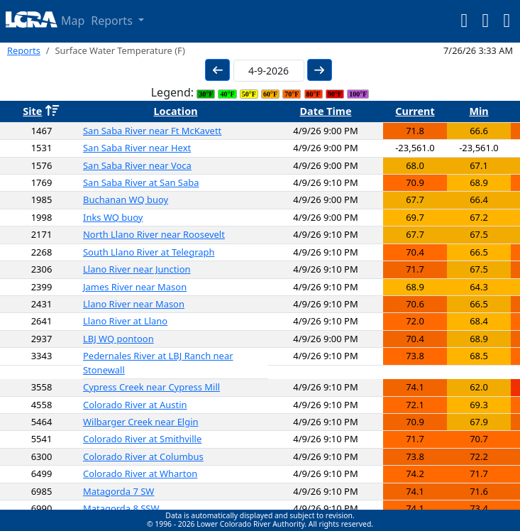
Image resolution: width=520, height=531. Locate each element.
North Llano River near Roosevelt (154, 234)
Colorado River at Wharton (140, 473)
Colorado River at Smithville (142, 438)
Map (72, 20)
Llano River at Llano (125, 320)
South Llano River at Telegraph (148, 252)
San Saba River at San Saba (141, 182)
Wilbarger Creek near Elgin (141, 421)
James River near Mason (135, 286)
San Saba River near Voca (137, 165)
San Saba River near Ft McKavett (152, 130)
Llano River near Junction (137, 269)
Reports (23, 50)
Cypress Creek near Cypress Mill (151, 387)
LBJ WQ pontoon (118, 338)
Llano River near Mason (133, 303)
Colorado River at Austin (135, 404)
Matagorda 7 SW (118, 491)
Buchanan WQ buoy (125, 199)
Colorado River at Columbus (143, 456)
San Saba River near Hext (137, 147)
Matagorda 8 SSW (121, 508)
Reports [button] (113, 20)
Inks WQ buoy (113, 217)
